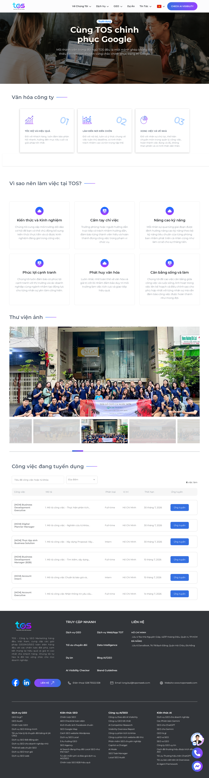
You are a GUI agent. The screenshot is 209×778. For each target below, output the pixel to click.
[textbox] (81, 479)
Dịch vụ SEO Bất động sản (25, 740)
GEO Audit (17, 721)
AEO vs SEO (163, 737)
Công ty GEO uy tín (166, 745)
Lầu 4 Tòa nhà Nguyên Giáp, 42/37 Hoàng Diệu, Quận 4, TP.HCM (164, 637)
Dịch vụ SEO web (20, 756)
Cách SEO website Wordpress (75, 733)
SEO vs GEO (163, 741)
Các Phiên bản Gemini (168, 721)
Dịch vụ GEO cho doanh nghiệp (173, 717)
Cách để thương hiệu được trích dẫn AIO (175, 750)
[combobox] (82, 480)
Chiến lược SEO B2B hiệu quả (75, 762)
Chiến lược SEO (68, 717)
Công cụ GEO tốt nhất (119, 721)
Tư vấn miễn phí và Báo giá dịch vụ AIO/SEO (78, 757)
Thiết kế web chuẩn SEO (24, 748)
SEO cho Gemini (165, 729)
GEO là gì (161, 733)
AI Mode (112, 749)
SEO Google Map (68, 729)
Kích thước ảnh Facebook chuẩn (76, 725)
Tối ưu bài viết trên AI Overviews (173, 760)
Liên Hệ (48, 682)
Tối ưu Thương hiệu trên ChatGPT (174, 756)
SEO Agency (66, 745)
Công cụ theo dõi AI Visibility (123, 717)
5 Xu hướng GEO (68, 741)
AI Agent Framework (167, 764)
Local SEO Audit (116, 757)
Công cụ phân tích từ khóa (122, 733)
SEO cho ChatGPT (166, 725)
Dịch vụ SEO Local (69, 737)
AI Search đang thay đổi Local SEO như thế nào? (80, 750)
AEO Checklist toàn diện (72, 721)
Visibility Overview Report (121, 729)
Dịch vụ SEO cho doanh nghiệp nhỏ (30, 744)
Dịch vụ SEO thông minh (24, 729)
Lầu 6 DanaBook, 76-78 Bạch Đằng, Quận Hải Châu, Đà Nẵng (163, 645)
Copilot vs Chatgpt (117, 745)
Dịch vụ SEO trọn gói (22, 752)
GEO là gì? (17, 717)
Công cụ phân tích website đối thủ (126, 737)
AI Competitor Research (120, 725)
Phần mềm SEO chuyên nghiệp (124, 741)
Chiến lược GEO (20, 725)
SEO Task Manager (118, 753)
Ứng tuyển (179, 507)
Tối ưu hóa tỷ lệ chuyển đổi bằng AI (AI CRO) (31, 734)
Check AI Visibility (182, 6)
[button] (77, 451)
